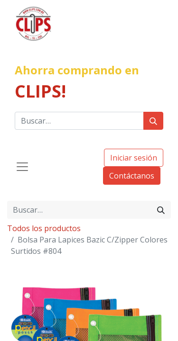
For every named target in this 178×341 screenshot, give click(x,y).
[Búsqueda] (153, 121)
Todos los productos (44, 228)
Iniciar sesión (133, 158)
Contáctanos (131, 175)
